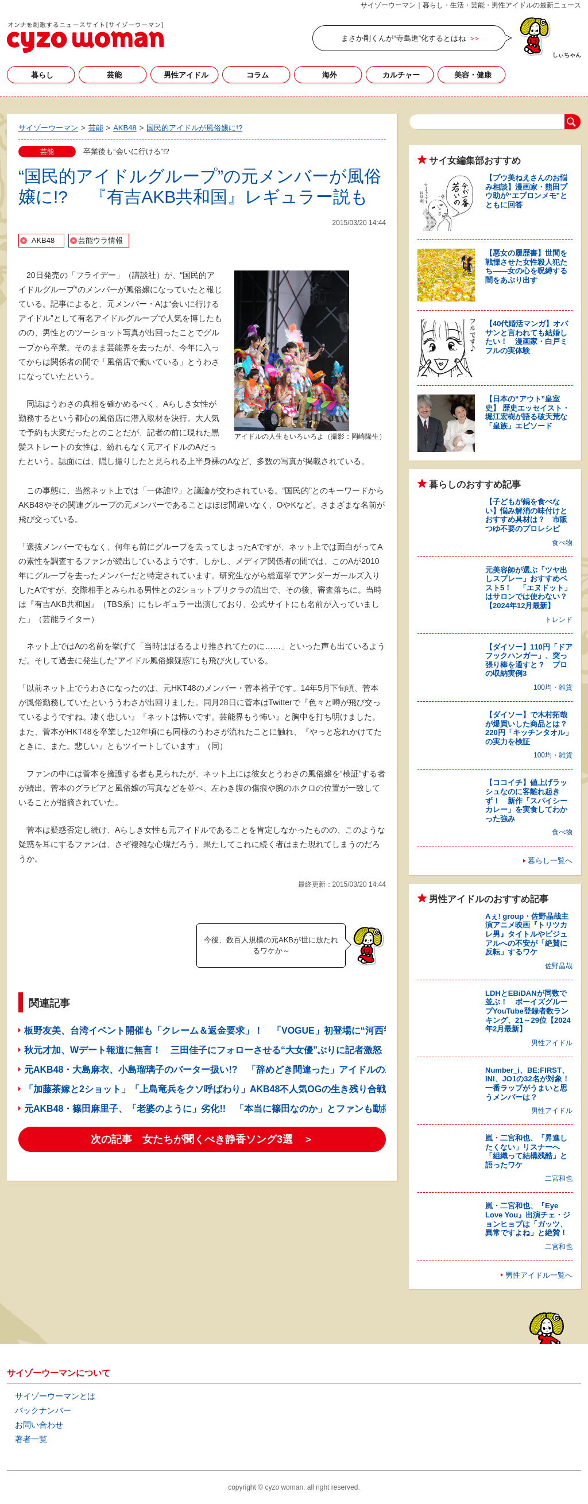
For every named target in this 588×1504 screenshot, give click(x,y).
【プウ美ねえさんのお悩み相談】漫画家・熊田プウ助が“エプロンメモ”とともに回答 (526, 191)
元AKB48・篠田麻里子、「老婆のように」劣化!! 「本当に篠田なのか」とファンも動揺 (207, 1108)
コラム (257, 75)
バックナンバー (43, 1410)
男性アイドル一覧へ (538, 1275)
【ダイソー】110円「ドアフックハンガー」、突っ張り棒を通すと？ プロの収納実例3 (528, 660)
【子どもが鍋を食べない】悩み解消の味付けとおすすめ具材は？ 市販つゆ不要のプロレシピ (526, 515)
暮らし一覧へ (550, 860)
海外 (329, 75)
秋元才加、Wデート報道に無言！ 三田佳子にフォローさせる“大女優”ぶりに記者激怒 (203, 1050)
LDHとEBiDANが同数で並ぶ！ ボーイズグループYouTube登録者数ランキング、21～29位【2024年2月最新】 (528, 1011)
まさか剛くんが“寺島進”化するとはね (403, 38)
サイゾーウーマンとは (55, 1396)
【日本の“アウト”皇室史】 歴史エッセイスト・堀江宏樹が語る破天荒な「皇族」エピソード (527, 412)
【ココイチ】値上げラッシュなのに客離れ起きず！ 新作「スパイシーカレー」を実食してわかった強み (526, 800)
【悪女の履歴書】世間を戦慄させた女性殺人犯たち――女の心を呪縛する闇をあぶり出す (526, 266)
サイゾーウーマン (85, 37)
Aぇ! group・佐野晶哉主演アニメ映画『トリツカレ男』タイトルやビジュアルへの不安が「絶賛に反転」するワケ (526, 934)
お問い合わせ (39, 1424)
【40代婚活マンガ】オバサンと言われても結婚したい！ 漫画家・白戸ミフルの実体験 (526, 337)
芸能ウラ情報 (100, 240)
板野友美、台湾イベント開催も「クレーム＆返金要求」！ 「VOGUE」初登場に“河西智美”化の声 (229, 1030)
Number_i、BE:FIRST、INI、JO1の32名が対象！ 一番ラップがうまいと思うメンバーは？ (531, 1083)
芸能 (114, 75)
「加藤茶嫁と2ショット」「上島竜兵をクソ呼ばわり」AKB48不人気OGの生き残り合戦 (205, 1089)
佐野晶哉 (558, 966)
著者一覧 (31, 1439)
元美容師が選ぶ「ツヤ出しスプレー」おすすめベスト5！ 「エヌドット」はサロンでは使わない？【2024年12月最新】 (528, 588)
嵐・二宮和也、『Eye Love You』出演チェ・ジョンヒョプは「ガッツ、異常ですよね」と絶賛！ (527, 1219)
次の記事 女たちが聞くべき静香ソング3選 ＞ (202, 1139)
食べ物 (562, 543)
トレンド (558, 620)
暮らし (42, 75)
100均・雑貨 (552, 687)
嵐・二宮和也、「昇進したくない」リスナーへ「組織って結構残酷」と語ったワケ (526, 1151)
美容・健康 (473, 75)
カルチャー (401, 75)
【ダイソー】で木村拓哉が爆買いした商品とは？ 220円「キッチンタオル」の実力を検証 (530, 728)
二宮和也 (558, 1178)
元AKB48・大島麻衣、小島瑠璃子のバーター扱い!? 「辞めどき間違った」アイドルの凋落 (213, 1069)
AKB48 (43, 240)
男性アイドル (186, 75)
